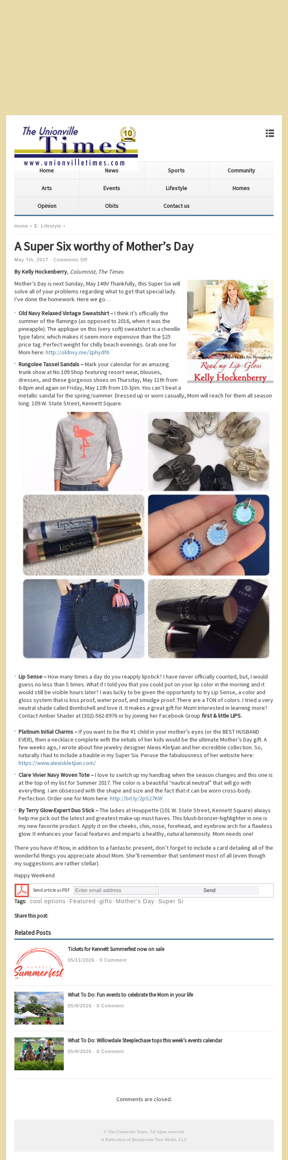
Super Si (170, 901)
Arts (47, 188)
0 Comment (113, 960)
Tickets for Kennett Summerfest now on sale (116, 949)
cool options (48, 901)
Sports (176, 170)
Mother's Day (135, 901)
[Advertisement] (144, 57)
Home (46, 170)
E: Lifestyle (47, 225)
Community (241, 170)
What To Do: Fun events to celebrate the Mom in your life (130, 994)
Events (111, 188)
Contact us (176, 205)
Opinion (46, 205)
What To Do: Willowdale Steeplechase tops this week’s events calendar (145, 1040)
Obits (111, 205)
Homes (241, 188)
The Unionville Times (128, 1131)
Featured (83, 901)
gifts (106, 901)
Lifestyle (176, 188)
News (111, 170)
